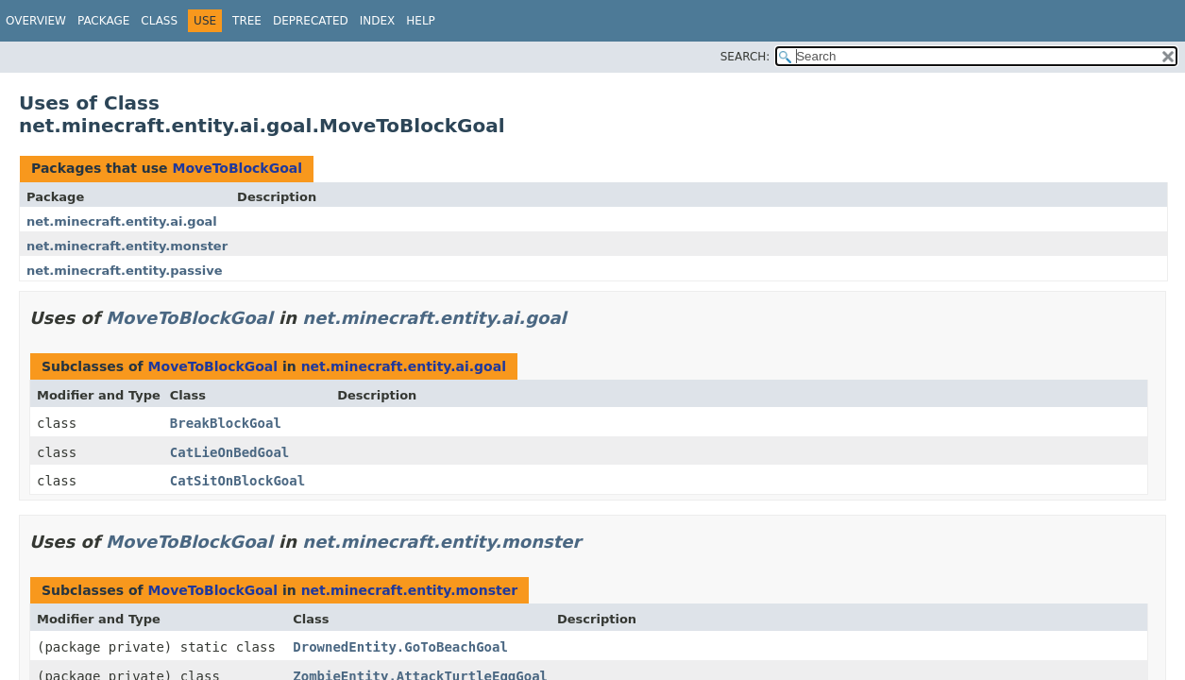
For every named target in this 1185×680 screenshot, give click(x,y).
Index (378, 20)
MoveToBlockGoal (237, 168)
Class (159, 20)
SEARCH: (745, 56)
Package (103, 20)
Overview (36, 20)
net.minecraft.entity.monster (127, 246)
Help (420, 20)
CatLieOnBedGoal (229, 452)
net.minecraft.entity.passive (124, 271)
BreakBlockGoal (225, 423)
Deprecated (310, 20)
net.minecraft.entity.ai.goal (121, 221)
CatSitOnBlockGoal (237, 480)
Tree (247, 20)
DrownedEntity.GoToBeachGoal (400, 646)
